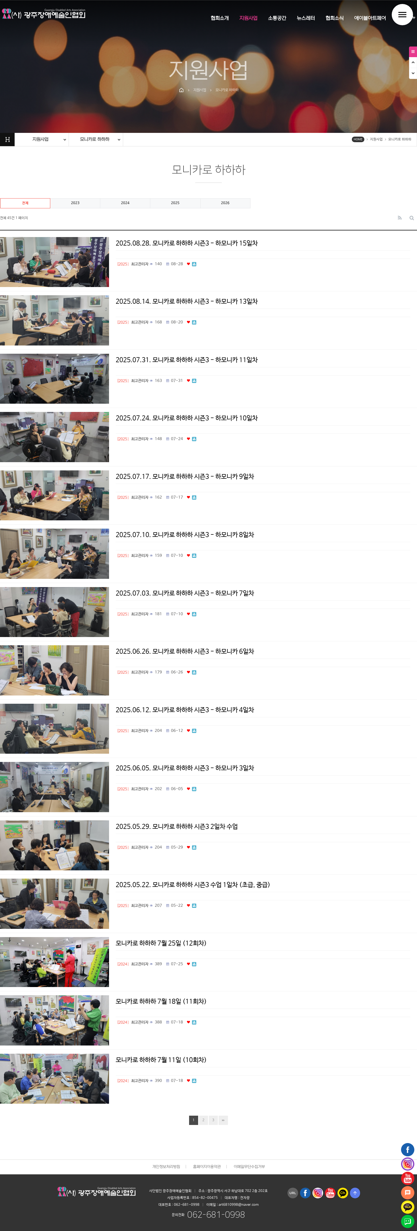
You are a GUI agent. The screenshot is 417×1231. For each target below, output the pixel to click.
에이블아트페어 (370, 18)
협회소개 (220, 18)
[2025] (123, 264)
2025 (175, 203)
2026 (225, 203)
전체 (25, 203)
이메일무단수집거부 (249, 1167)
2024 (125, 203)
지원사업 (248, 18)
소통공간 (277, 18)
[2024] (123, 964)
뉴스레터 (306, 18)
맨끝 (223, 1120)
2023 (75, 203)
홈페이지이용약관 (207, 1167)
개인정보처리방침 (166, 1167)
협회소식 (335, 18)
